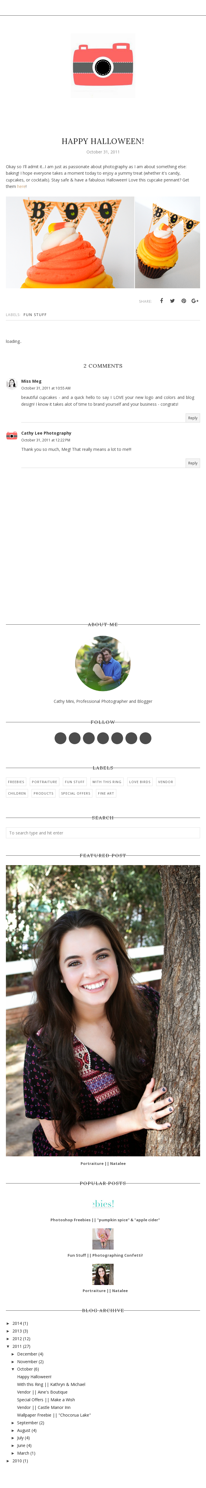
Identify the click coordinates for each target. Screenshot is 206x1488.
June (21, 1445)
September (27, 1422)
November (27, 1361)
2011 (17, 1346)
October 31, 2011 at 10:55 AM (46, 388)
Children (17, 793)
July (20, 1437)
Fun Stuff (35, 314)
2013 (17, 1331)
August (23, 1430)
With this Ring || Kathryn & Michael (51, 1384)
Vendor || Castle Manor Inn (44, 1407)
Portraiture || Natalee (103, 1163)
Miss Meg (31, 381)
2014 (17, 1323)
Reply (192, 417)
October (25, 1369)
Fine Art (106, 793)
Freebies (16, 782)
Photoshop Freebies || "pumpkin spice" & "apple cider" (105, 1219)
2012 (17, 1338)
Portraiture (44, 782)
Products (43, 793)
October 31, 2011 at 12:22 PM (45, 440)
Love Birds (140, 782)
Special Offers (75, 793)
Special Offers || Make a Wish (46, 1399)
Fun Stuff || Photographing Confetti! (105, 1255)
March (23, 1453)
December (27, 1354)
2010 (17, 1461)
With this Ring (107, 782)
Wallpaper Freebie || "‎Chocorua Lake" (54, 1415)
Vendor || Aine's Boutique (42, 1392)
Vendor (165, 782)
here (21, 186)
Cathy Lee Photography (46, 433)
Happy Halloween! (34, 1376)
